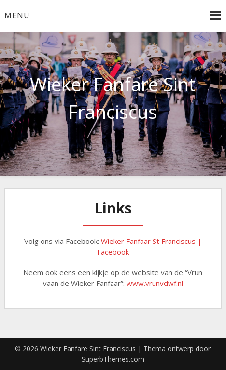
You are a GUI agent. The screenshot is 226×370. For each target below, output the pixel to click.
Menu (17, 15)
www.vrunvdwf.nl (155, 283)
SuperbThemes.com (113, 359)
